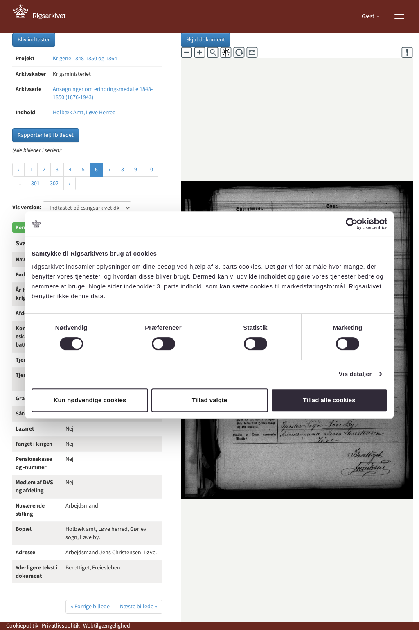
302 (54, 183)
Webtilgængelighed (106, 626)
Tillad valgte (209, 400)
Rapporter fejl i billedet (46, 135)
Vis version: (26, 208)
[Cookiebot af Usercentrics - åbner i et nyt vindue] (351, 224)
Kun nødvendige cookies (90, 400)
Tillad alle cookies (329, 400)
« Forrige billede (90, 607)
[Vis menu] (399, 16)
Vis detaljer (355, 373)
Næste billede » (138, 607)
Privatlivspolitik (61, 626)
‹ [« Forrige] (18, 169)
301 (35, 183)
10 (150, 169)
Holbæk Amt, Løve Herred (84, 113)
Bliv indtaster (34, 40)
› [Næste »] (69, 183)
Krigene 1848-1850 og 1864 (85, 58)
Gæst (369, 16)
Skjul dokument (205, 40)
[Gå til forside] (43, 16)
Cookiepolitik (22, 626)
